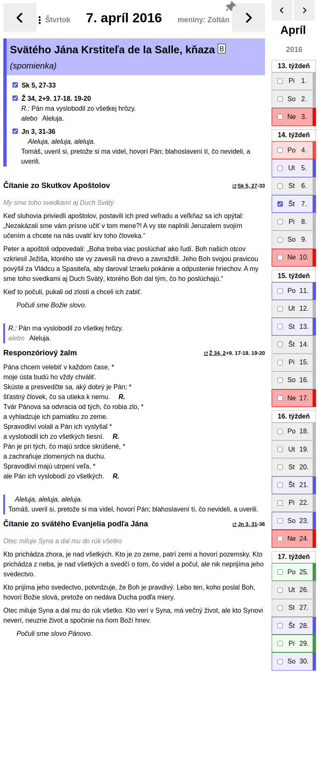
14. (294, 134)
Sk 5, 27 (247, 186)
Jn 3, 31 (247, 524)
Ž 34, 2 (217, 353)
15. (294, 275)
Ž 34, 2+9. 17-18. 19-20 (51, 98)
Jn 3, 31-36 (33, 131)
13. (294, 65)
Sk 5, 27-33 (34, 85)
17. (294, 556)
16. (294, 416)
